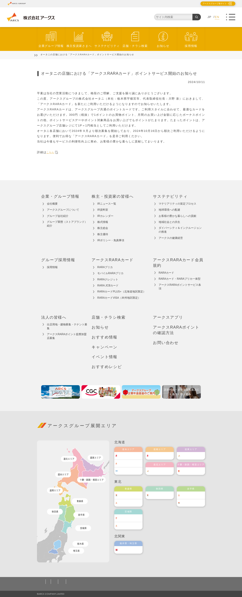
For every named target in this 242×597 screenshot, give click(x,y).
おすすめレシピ (107, 367)
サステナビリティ (107, 46)
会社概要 (52, 203)
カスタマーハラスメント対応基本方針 (151, 581)
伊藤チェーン (131, 518)
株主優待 (102, 234)
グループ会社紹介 (57, 216)
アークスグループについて (63, 209)
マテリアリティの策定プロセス (177, 203)
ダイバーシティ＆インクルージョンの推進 (180, 229)
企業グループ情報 (51, 46)
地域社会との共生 (169, 222)
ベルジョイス (131, 503)
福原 (189, 471)
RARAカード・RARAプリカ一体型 (179, 278)
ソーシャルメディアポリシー (105, 581)
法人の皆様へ (54, 317)
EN (217, 17)
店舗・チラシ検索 (135, 46)
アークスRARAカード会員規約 (178, 263)
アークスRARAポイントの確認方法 (176, 330)
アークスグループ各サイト (212, 3)
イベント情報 (104, 357)
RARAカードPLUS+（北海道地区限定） (121, 291)
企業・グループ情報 (60, 196)
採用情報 (191, 46)
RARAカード (166, 272)
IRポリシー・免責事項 (110, 240)
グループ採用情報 (58, 260)
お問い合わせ (166, 342)
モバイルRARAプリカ (110, 273)
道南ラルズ (162, 455)
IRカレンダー (105, 216)
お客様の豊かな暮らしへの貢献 (177, 216)
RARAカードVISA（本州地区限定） (118, 297)
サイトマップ (187, 581)
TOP (39, 54)
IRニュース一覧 (106, 203)
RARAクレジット (107, 279)
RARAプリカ (105, 267)
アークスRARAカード (113, 260)
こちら (52, 152)
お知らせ (163, 46)
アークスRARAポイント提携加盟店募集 (67, 336)
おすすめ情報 (104, 337)
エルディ (129, 471)
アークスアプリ (168, 317)
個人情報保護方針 (53, 581)
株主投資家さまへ (79, 46)
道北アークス (163, 471)
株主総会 (102, 228)
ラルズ (128, 455)
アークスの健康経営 (171, 238)
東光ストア (130, 463)
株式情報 (102, 222)
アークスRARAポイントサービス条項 (180, 286)
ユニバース (130, 495)
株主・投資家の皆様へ (113, 196)
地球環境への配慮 (169, 209)
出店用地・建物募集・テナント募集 (67, 326)
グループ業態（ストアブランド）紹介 (67, 223)
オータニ (129, 549)
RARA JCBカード (107, 285)
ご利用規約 (76, 581)
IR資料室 (102, 209)
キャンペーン (104, 347)
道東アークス (194, 455)
